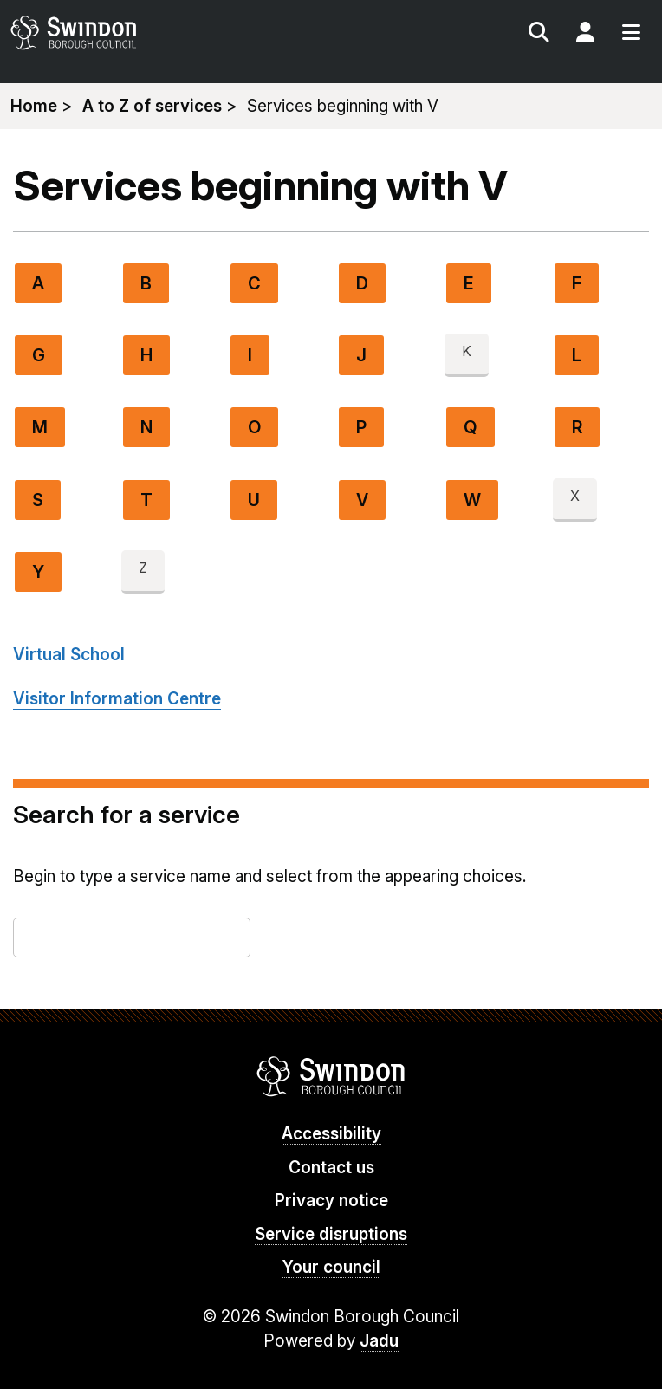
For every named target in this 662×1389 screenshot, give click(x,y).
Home (33, 106)
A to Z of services (152, 106)
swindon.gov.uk (168, 32)
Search (539, 35)
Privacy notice (331, 1201)
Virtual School (69, 655)
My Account (585, 35)
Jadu (379, 1341)
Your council (331, 1267)
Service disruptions (331, 1234)
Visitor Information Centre (117, 699)
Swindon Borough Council (331, 1076)
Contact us (331, 1168)
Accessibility (331, 1134)
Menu (631, 35)
